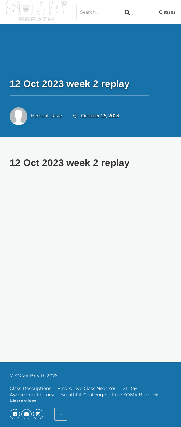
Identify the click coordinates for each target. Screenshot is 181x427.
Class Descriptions (30, 388)
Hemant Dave (46, 116)
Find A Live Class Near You (87, 388)
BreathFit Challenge (83, 395)
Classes (167, 12)
